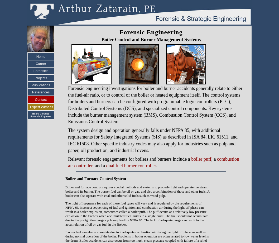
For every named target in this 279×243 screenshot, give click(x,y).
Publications (41, 85)
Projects (41, 78)
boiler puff (201, 159)
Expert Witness (41, 107)
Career (41, 64)
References (41, 92)
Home (41, 57)
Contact (41, 100)
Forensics (40, 71)
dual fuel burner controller (131, 165)
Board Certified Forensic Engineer (41, 115)
